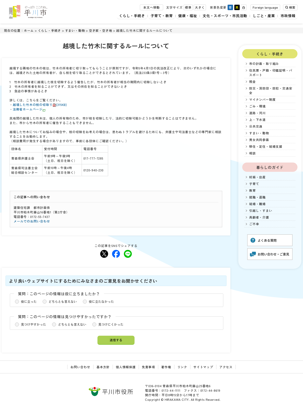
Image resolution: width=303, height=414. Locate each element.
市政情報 (288, 15)
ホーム (29, 30)
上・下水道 (257, 119)
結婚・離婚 (257, 204)
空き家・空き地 (100, 30)
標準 (188, 7)
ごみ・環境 (257, 106)
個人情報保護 (126, 367)
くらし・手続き (130, 15)
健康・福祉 (186, 15)
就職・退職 (257, 197)
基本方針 (103, 367)
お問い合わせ (80, 367)
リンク (182, 367)
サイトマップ (203, 367)
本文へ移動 (151, 7)
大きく (200, 7)
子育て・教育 (160, 15)
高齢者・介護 (259, 217)
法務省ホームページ (29, 109)
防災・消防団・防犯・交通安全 (270, 90)
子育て (254, 183)
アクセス (226, 367)
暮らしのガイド (270, 167)
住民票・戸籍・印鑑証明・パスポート (270, 72)
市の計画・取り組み (264, 63)
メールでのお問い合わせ (32, 221)
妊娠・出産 (257, 177)
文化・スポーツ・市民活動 (224, 15)
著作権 (166, 367)
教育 (252, 190)
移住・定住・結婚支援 (265, 146)
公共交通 (255, 126)
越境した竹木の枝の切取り (40, 104)
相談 (252, 153)
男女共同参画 (259, 139)
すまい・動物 (75, 30)
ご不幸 (254, 224)
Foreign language (265, 7)
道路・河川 (257, 113)
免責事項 (148, 367)
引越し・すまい (260, 210)
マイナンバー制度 (262, 99)
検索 (292, 7)
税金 (252, 81)
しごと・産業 (264, 15)
